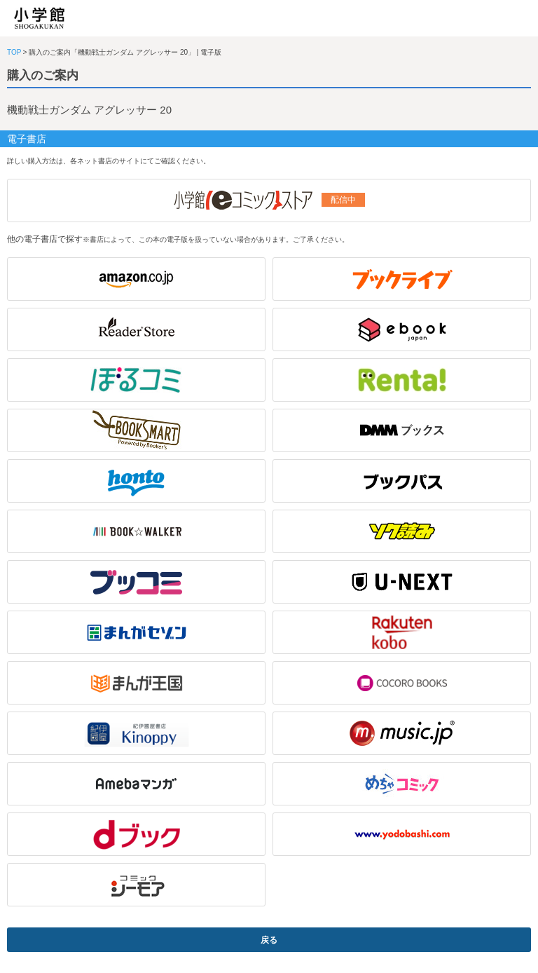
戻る (269, 940)
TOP (14, 52)
